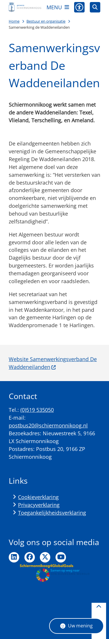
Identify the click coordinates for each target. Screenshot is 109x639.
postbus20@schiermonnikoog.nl (48, 425)
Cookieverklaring (38, 497)
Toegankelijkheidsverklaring (52, 512)
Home (14, 21)
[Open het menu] (58, 7)
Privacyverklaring (39, 504)
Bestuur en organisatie (45, 21)
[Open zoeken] (95, 7)
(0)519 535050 (37, 409)
